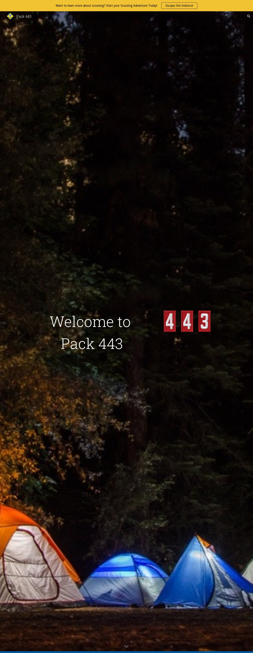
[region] (126, 5)
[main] (92, 332)
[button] (249, 16)
